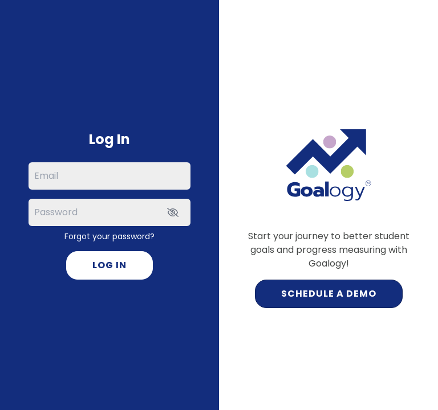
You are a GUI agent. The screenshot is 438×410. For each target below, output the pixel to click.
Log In (109, 265)
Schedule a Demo (328, 293)
